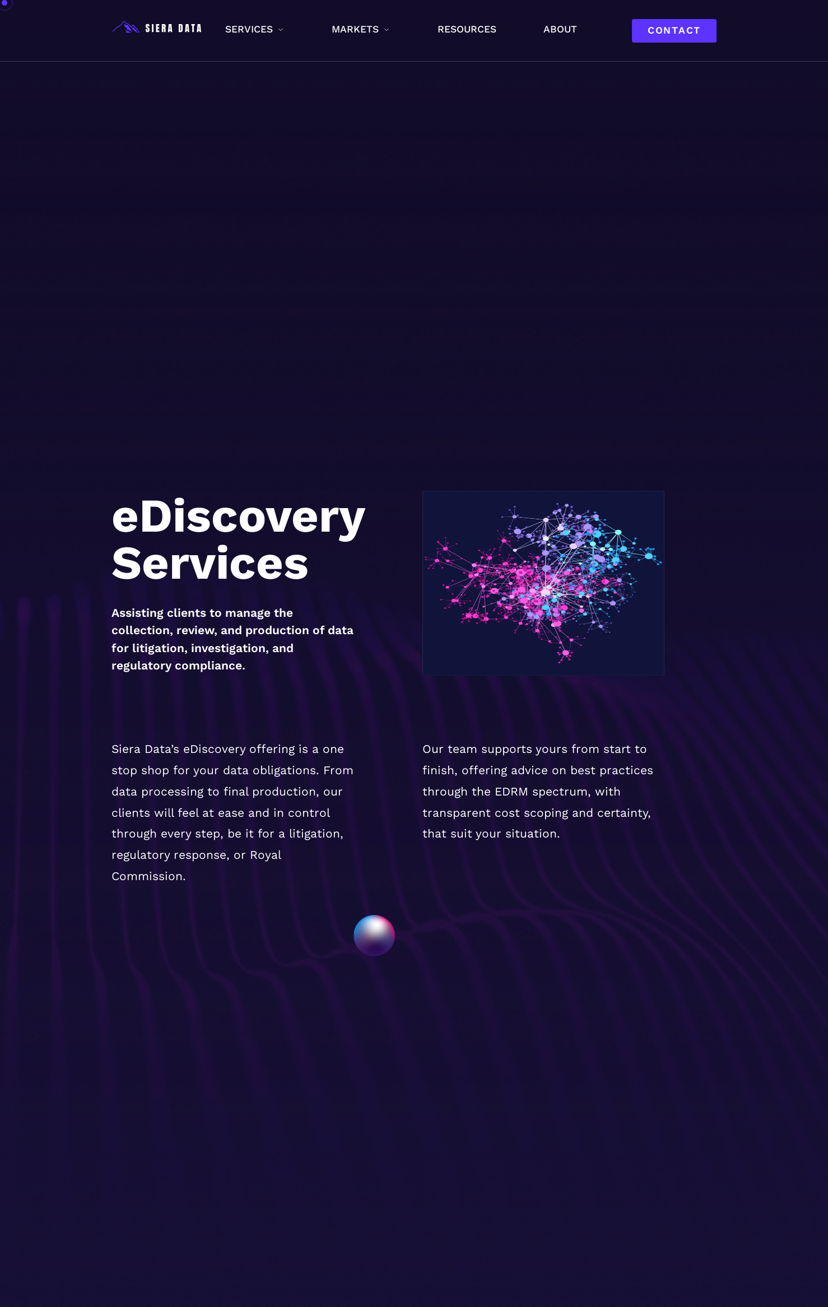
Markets (355, 29)
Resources (467, 29)
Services (249, 29)
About (560, 29)
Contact (674, 30)
